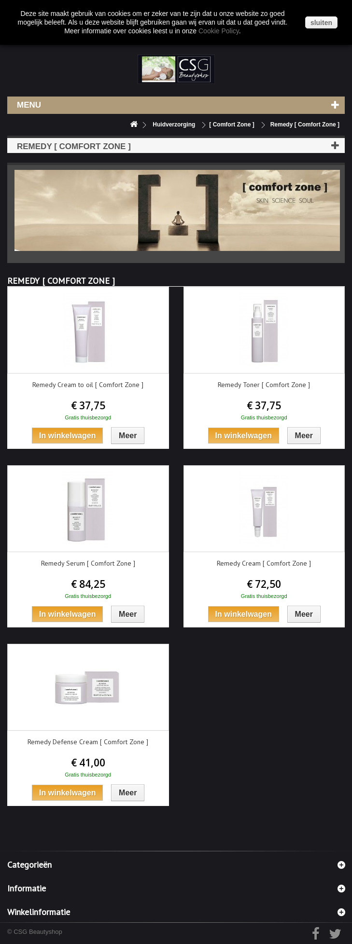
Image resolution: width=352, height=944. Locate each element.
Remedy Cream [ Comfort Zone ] (264, 563)
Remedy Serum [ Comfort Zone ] (88, 563)
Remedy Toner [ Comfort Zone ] (264, 384)
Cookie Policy (218, 31)
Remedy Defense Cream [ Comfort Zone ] (88, 741)
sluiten (321, 23)
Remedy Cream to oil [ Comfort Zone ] (87, 384)
